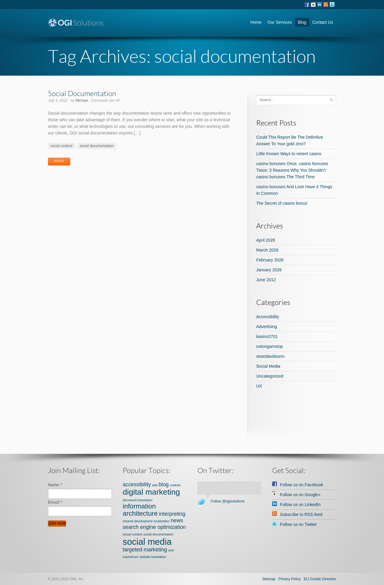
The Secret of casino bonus (281, 203)
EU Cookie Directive (320, 579)
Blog (302, 22)
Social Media (268, 366)
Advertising (266, 326)
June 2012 (266, 279)
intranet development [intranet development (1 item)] (138, 521)
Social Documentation (82, 93)
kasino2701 (267, 336)
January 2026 (269, 269)
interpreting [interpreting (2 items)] (172, 514)
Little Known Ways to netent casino (288, 153)
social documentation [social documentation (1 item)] (158, 534)
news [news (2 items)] (177, 520)
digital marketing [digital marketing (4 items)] (151, 491)
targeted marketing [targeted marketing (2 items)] (145, 550)
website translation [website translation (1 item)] (153, 557)
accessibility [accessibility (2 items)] (137, 484)
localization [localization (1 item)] (162, 521)
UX (259, 386)
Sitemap (268, 579)
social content (61, 146)
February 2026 (270, 260)
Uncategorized (269, 376)
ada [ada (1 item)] (155, 485)
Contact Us (322, 22)
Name (55, 484)
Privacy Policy (289, 579)
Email (55, 502)
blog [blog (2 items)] (164, 484)
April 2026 (265, 240)
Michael (81, 100)
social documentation (96, 146)
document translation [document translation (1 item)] (137, 500)
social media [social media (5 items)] (147, 542)
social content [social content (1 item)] (132, 534)
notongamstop (269, 346)
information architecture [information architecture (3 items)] (140, 509)
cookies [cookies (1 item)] (175, 485)
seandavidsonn (270, 356)
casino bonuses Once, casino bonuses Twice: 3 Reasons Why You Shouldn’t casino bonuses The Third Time (292, 170)
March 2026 (267, 250)
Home (255, 22)
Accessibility (267, 316)
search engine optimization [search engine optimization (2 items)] (154, 527)
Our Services (280, 22)
